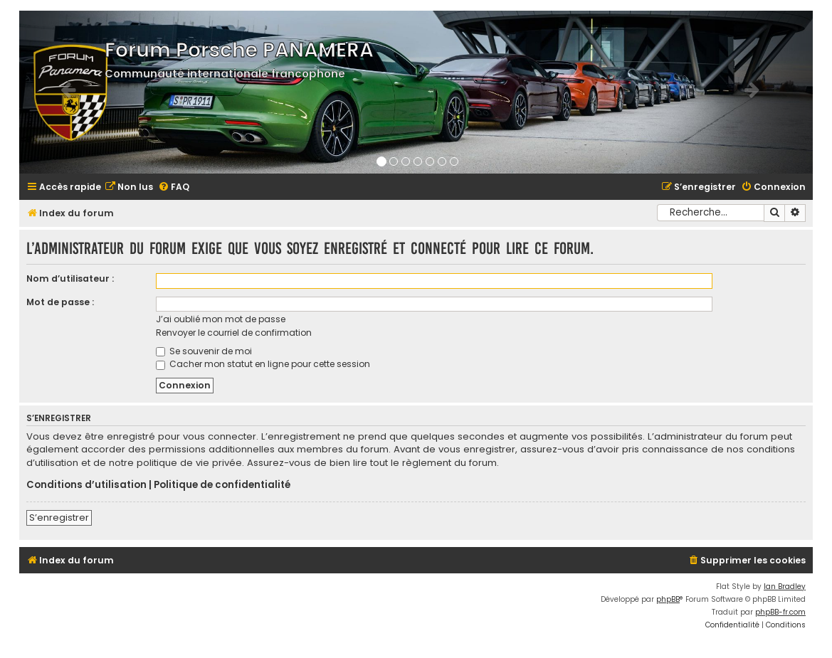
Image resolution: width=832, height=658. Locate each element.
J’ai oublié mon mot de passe (220, 319)
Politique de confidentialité (222, 485)
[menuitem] (129, 187)
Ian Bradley (785, 586)
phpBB (668, 599)
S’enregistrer (59, 517)
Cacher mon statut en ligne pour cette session (263, 364)
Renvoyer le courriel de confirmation (234, 332)
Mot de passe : (60, 302)
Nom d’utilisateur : (70, 278)
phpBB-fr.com (780, 612)
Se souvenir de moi (204, 351)
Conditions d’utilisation (86, 485)
